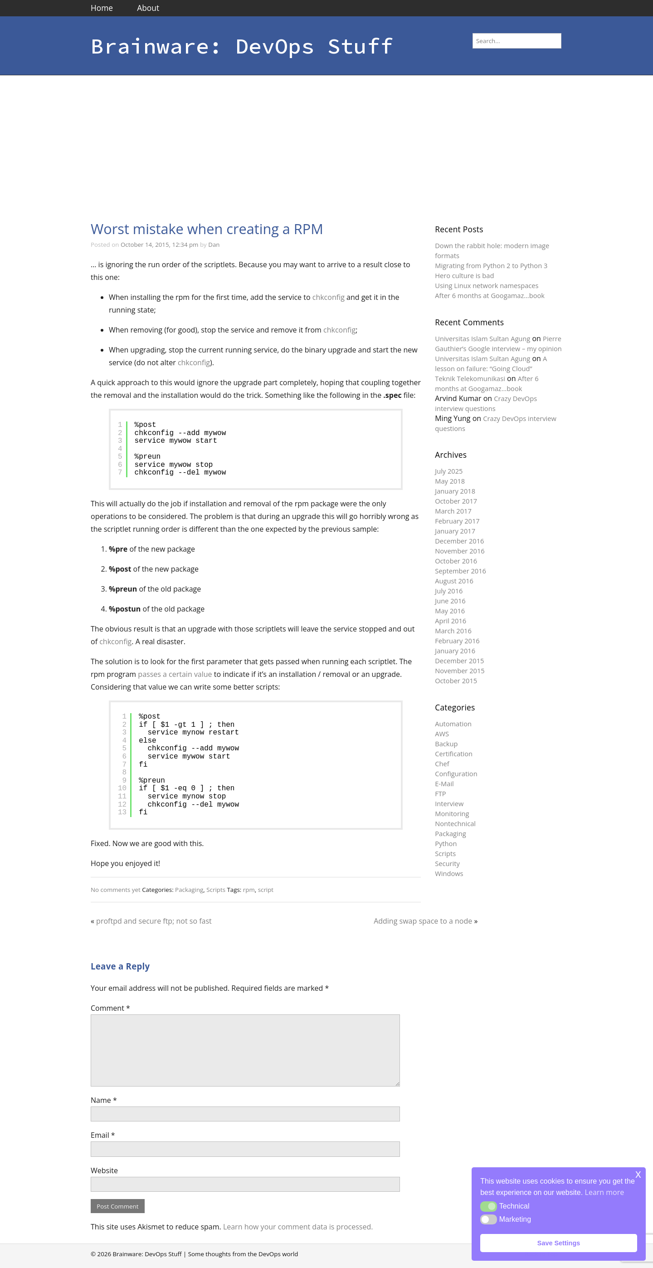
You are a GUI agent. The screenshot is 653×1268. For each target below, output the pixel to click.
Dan (213, 244)
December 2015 (459, 660)
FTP (440, 793)
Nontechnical (455, 823)
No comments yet (116, 890)
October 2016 (456, 560)
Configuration (456, 773)
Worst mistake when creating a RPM (207, 228)
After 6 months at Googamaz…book (490, 295)
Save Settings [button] (558, 1243)
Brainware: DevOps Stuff (242, 45)
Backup (446, 743)
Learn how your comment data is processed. (298, 1227)
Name (104, 1100)
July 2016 (449, 590)
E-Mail (444, 783)
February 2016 (457, 640)
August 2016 (454, 580)
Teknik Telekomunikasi (470, 378)
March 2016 (453, 630)
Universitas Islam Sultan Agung (482, 338)
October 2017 (456, 500)
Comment (110, 1008)
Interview (449, 803)
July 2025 (449, 470)
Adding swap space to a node (423, 921)
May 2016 (450, 610)
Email (103, 1135)
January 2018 (455, 490)
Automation (453, 723)
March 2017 (453, 510)
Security (447, 863)
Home (102, 7)
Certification (454, 753)
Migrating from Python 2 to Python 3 (491, 265)
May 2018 (450, 480)
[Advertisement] (326, 143)
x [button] (638, 1174)
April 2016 (450, 620)
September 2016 (460, 570)
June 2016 (450, 600)
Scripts (215, 890)
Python (446, 843)
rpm (249, 890)
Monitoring (452, 813)
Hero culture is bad (464, 275)
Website (104, 1170)
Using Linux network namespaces (486, 285)
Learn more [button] (604, 1192)
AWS (442, 733)
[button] (488, 1206)
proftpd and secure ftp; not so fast (154, 921)
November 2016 (460, 550)
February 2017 (457, 520)
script (265, 890)
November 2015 (460, 670)
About (148, 7)
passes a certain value (175, 674)
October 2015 (456, 680)
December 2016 (459, 540)
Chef (442, 763)
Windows (449, 873)
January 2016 (455, 650)
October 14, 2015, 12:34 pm (160, 244)
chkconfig (328, 297)
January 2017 (455, 530)
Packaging (189, 890)
